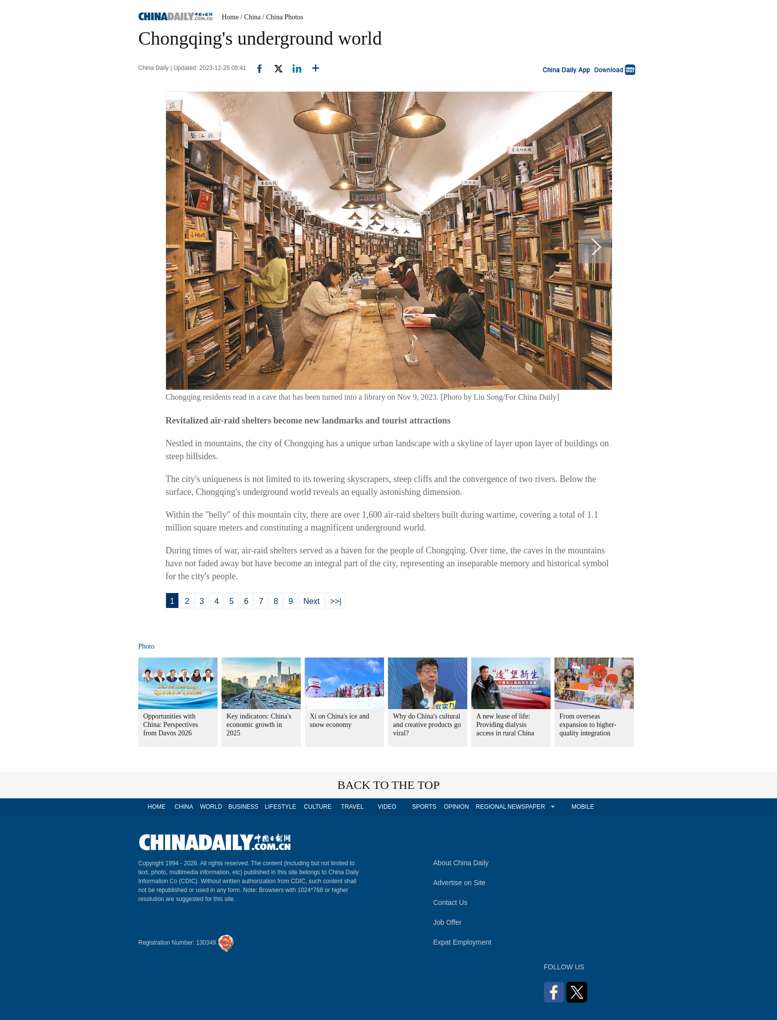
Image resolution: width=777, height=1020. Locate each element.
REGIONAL (491, 806)
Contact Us (450, 902)
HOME (157, 806)
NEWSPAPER (525, 806)
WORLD (211, 806)
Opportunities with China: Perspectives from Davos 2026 (170, 725)
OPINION (456, 806)
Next (311, 601)
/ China (250, 17)
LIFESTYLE (280, 806)
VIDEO (387, 806)
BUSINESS (243, 806)
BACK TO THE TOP (388, 785)
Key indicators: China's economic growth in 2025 (258, 725)
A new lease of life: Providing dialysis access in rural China (505, 725)
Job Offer (447, 922)
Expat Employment (462, 942)
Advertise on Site (459, 883)
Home (230, 17)
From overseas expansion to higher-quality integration (587, 725)
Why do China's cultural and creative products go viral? (427, 725)
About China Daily (461, 863)
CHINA (183, 806)
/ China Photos (283, 17)
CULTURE (318, 806)
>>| (335, 601)
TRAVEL (352, 806)
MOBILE (582, 806)
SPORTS (424, 806)
